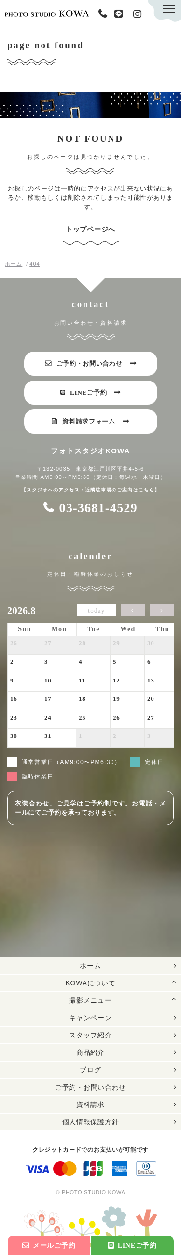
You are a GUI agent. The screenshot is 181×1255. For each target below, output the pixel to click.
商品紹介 (90, 1053)
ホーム (90, 966)
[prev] (133, 611)
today (96, 610)
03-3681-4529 (104, 14)
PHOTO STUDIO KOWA (47, 13)
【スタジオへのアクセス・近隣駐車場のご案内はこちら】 (90, 490)
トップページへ (90, 229)
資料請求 (90, 1105)
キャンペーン (90, 1018)
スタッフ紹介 (90, 1035)
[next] (162, 611)
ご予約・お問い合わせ (90, 1087)
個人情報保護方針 (90, 1122)
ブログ (90, 1070)
